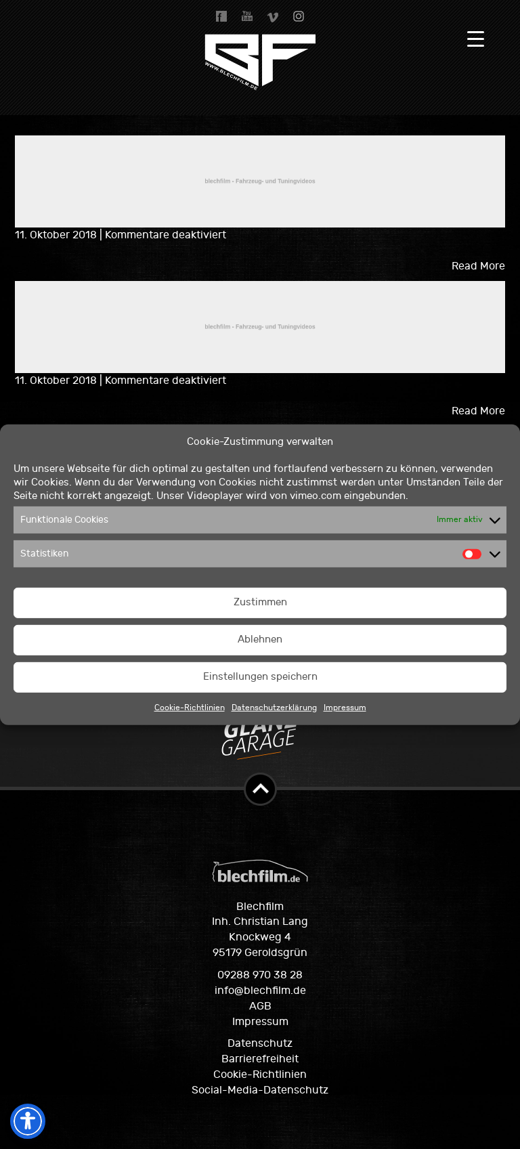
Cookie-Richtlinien (189, 707)
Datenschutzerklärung (274, 707)
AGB (260, 1006)
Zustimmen (260, 602)
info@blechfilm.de (260, 990)
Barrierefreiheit (260, 1059)
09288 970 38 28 (260, 975)
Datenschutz (260, 1043)
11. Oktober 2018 (57, 235)
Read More (478, 266)
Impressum (345, 707)
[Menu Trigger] (475, 39)
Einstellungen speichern (260, 676)
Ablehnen (260, 639)
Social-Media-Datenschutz (260, 1090)
